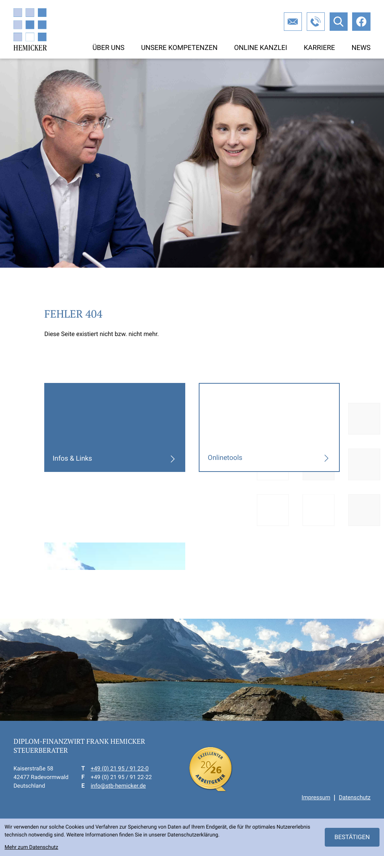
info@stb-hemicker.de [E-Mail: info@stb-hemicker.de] (118, 785)
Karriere (319, 48)
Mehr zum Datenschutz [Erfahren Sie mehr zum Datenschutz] (31, 847)
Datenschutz (355, 797)
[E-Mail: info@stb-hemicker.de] (293, 21)
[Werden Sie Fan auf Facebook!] (361, 21)
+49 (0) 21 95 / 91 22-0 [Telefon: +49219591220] (119, 768)
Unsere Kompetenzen (179, 48)
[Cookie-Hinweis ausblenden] (352, 837)
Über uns (108, 48)
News (360, 48)
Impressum (316, 797)
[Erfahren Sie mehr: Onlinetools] (269, 427)
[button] (316, 21)
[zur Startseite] (30, 29)
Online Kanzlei (260, 48)
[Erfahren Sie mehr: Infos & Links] (114, 427)
